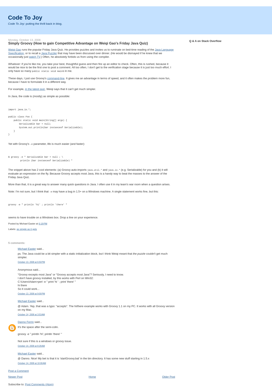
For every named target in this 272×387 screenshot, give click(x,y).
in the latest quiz (35, 88)
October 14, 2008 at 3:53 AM (31, 314)
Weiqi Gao (14, 49)
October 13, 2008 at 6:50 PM (31, 261)
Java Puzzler (49, 53)
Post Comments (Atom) (39, 383)
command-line (56, 78)
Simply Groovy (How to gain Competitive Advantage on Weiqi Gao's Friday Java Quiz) (78, 43)
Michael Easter (27, 248)
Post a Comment (18, 370)
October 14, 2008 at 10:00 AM (32, 362)
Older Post (168, 376)
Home (92, 376)
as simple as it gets (27, 228)
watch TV (34, 56)
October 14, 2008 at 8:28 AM (31, 345)
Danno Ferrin (26, 321)
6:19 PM (43, 223)
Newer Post (15, 376)
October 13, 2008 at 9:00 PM (31, 293)
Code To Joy (25, 17)
